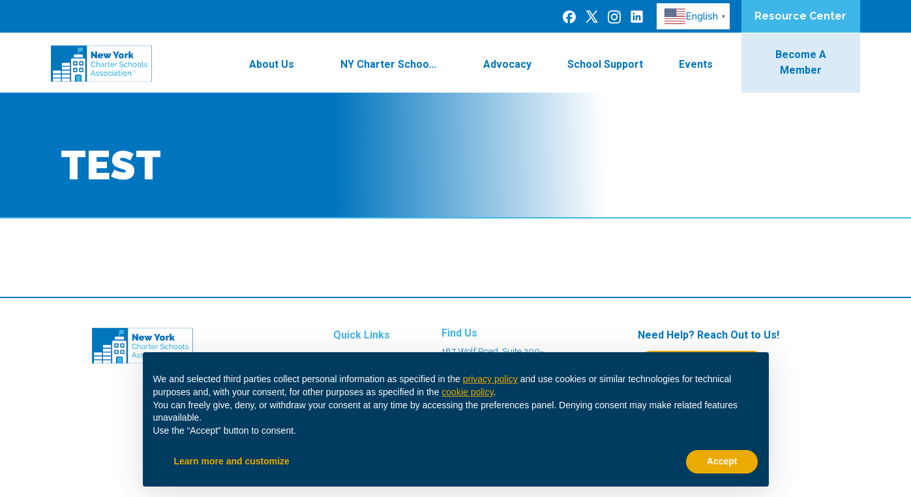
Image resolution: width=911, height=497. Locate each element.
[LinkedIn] (637, 16)
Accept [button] (722, 461)
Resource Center (800, 16)
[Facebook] (569, 16)
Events (703, 64)
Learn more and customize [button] (232, 461)
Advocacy (507, 64)
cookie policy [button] (467, 392)
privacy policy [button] (490, 379)
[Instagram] (614, 16)
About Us (279, 64)
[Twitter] (592, 16)
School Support (605, 64)
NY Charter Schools (396, 64)
